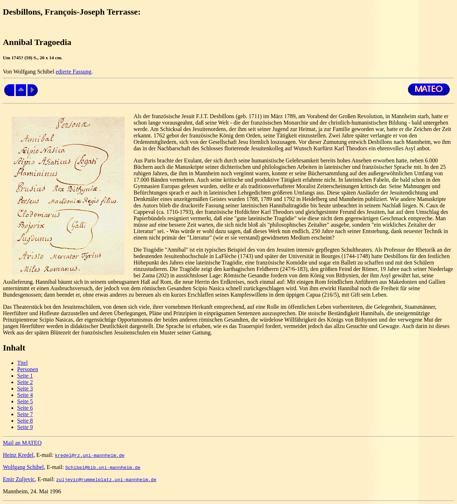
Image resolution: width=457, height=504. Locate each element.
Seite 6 (25, 408)
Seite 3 (25, 388)
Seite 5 (25, 401)
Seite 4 (25, 395)
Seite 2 (25, 382)
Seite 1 (25, 376)
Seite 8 (25, 421)
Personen (27, 369)
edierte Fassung (73, 72)
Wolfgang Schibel (23, 467)
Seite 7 (25, 414)
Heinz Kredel (18, 455)
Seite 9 (25, 427)
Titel (22, 363)
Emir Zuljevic (19, 479)
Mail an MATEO (22, 443)
